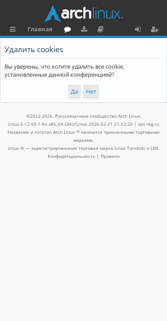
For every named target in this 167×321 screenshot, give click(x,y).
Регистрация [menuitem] (156, 30)
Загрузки (86, 30)
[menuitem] (71, 156)
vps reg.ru (148, 124)
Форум (69, 30)
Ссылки (14, 30)
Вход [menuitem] (141, 30)
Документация (102, 30)
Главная (40, 29)
